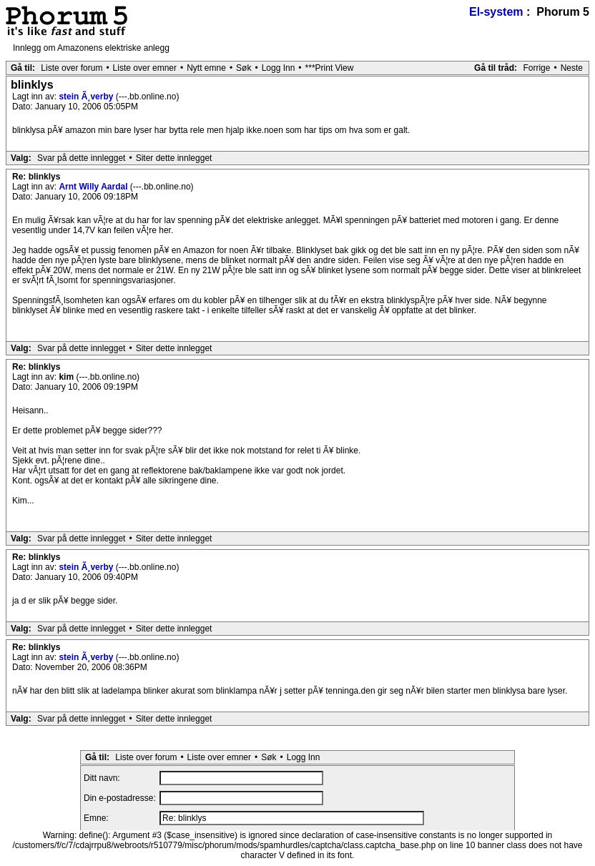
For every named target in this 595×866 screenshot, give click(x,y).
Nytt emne (206, 68)
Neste (572, 68)
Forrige (536, 68)
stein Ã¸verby (87, 97)
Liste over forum (71, 68)
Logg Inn (278, 68)
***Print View (329, 68)
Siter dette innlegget (174, 158)
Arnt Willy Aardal (94, 187)
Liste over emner (145, 68)
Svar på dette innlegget (81, 158)
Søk (243, 68)
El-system (496, 12)
